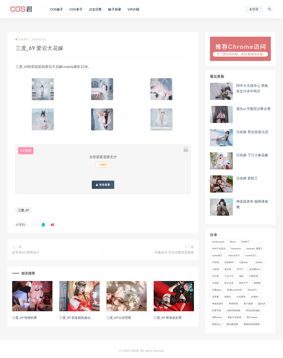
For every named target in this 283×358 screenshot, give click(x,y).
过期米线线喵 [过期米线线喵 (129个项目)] (233, 310)
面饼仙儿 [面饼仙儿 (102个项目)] (216, 324)
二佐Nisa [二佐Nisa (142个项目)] (258, 262)
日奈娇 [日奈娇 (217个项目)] (215, 282)
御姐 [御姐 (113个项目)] (241, 276)
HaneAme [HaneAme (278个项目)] (236, 248)
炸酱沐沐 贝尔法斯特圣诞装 (174, 252)
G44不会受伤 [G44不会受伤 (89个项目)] (219, 248)
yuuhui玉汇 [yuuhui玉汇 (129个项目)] (251, 255)
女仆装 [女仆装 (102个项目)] (215, 276)
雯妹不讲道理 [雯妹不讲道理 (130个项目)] (234, 317)
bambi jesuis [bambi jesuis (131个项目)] (218, 241)
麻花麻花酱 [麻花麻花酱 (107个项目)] (232, 324)
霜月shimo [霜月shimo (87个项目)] (252, 317)
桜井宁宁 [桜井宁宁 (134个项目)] (243, 282)
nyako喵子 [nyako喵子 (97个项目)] (217, 255)
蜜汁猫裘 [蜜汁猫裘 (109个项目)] (248, 303)
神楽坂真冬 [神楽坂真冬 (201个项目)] (217, 303)
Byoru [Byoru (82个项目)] (233, 241)
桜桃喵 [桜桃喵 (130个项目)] (257, 282)
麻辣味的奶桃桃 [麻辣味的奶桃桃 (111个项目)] (252, 324)
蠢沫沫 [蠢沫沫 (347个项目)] (261, 303)
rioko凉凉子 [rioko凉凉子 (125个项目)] (234, 255)
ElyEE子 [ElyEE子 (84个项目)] (245, 241)
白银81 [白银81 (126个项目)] (255, 296)
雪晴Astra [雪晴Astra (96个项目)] (217, 317)
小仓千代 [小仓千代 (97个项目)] (229, 276)
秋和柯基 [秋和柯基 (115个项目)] (233, 303)
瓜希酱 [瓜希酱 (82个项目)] (215, 296)
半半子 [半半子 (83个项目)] (240, 269)
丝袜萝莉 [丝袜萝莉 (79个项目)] (229, 262)
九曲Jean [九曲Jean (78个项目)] (243, 262)
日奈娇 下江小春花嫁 (252, 155)
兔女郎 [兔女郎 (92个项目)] (227, 269)
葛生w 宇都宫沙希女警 (253, 109)
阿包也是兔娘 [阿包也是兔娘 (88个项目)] (253, 310)
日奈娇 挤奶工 (247, 178)
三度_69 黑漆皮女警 (168, 317)
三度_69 (23, 210)
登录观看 (103, 184)
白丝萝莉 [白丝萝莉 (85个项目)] (241, 296)
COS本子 (22, 39)
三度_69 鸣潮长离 (24, 317)
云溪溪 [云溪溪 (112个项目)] (215, 269)
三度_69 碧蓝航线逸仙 (74, 317)
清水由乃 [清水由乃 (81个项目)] (252, 289)
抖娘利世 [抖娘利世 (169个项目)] (253, 276)
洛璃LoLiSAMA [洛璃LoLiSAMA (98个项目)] (234, 289)
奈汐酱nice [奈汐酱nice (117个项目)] (254, 269)
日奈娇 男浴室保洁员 (252, 132)
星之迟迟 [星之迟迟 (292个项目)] (229, 282)
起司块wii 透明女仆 (25, 252)
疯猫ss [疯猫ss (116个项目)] (227, 296)
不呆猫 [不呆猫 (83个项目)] (215, 262)
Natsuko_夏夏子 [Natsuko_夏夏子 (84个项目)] (255, 248)
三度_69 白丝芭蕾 (118, 317)
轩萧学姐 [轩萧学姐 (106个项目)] (216, 310)
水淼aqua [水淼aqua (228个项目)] (216, 289)
